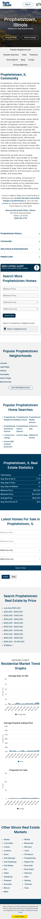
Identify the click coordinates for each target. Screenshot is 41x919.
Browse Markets (20, 65)
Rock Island (29, 869)
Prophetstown (30, 858)
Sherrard (28, 873)
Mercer (7, 888)
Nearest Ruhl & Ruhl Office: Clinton (20, 210)
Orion (26, 851)
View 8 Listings (30, 37)
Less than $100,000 (12, 608)
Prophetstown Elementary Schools (9, 428)
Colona (7, 847)
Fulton (6, 873)
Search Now (9, 315)
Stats (24, 55)
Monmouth (28, 843)
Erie (5, 869)
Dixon (6, 854)
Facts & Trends (11, 37)
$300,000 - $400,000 (13, 619)
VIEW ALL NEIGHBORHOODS (20, 387)
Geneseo (7, 880)
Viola (26, 888)
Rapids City (29, 862)
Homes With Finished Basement (9, 444)
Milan (6, 892)
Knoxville (7, 884)
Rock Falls (28, 865)
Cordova (7, 851)
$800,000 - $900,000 (13, 638)
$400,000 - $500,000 (13, 623)
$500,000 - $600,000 (13, 627)
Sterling (27, 880)
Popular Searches (11, 55)
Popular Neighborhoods (20, 50)
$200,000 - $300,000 (13, 615)
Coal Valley (8, 843)
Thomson (28, 884)
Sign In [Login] (28, 4)
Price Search (12, 60)
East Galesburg (10, 862)
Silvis (26, 877)
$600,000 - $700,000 (13, 630)
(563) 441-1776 (20, 218)
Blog (23, 60)
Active (5, 577)
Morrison (28, 847)
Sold (13, 577)
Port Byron (28, 854)
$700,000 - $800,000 (13, 634)
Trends (31, 60)
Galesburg (8, 877)
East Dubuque (9, 858)
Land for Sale (21, 435)
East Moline (8, 865)
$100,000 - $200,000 (13, 612)
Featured (34, 55)
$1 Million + (8, 645)
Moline (27, 839)
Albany (7, 839)
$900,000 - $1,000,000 (14, 641)
